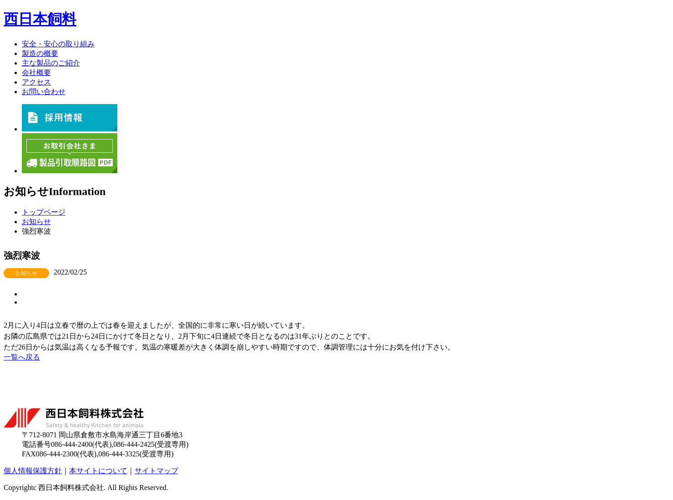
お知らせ (36, 221)
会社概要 (36, 72)
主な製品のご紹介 (51, 63)
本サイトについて (98, 471)
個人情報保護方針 (33, 471)
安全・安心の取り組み (58, 44)
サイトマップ (156, 471)
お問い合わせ (43, 91)
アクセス (36, 82)
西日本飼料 (40, 19)
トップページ (43, 212)
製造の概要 (40, 53)
